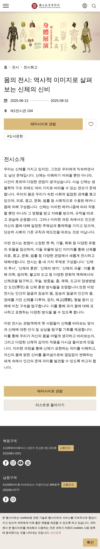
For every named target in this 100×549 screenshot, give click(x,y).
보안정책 (55, 532)
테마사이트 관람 (43, 124)
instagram (13, 463)
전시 (15, 67)
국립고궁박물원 (46, 6)
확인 (90, 542)
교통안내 (65, 447)
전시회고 (31, 67)
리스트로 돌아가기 (50, 405)
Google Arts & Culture (28, 463)
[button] (85, 6)
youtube (20, 463)
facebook (6, 463)
